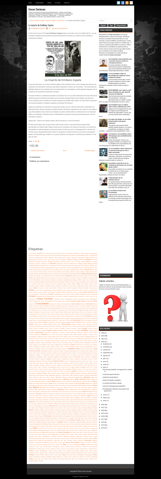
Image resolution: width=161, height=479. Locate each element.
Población (51, 410)
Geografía (31, 342)
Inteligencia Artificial (41, 361)
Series (89, 430)
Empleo (63, 322)
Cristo (30, 301)
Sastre (83, 428)
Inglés (54, 359)
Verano (46, 455)
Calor (87, 280)
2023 (102, 342)
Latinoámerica (52, 367)
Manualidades (40, 375)
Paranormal (89, 400)
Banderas (82, 272)
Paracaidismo (81, 400)
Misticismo (72, 383)
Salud (35, 428)
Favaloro (95, 332)
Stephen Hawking (46, 438)
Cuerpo (73, 301)
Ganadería (48, 340)
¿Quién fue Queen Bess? (110, 377)
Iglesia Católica (72, 353)
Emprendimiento (70, 322)
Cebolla (74, 286)
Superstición (57, 440)
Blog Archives (121, 25)
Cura (34, 304)
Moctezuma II (89, 383)
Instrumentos (83, 359)
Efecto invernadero (38, 320)
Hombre (31, 351)
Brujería (60, 278)
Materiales (87, 377)
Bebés (74, 274)
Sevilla (35, 432)
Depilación (53, 306)
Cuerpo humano (81, 301)
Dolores (50, 316)
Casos (95, 284)
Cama (95, 280)
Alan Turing (47, 259)
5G (68, 253)
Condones (82, 294)
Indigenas (40, 357)
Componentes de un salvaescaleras (115, 179)
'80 (33, 253)
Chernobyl (59, 288)
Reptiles (95, 422)
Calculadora (47, 280)
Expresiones (48, 332)
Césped (51, 288)
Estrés (73, 330)
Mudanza (85, 385)
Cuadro (59, 301)
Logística (94, 369)
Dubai (72, 316)
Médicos (72, 379)
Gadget (87, 338)
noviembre (106, 347)
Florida (58, 336)
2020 (57, 253)
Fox (96, 336)
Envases (47, 326)
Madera (39, 373)
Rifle (32, 426)
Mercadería (59, 381)
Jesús (71, 363)
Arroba (68, 268)
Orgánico (63, 395)
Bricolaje (51, 278)
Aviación (36, 272)
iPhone (84, 361)
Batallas (67, 274)
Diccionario (43, 312)
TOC (67, 444)
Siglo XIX (86, 432)
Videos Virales (56, 457)
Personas (52, 406)
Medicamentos (58, 379)
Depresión (71, 306)
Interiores (50, 361)
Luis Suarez (80, 371)
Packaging (51, 397)
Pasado (55, 402)
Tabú (65, 440)
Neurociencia (48, 391)
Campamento (61, 282)
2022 (102, 404)
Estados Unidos (52, 330)
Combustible (69, 292)
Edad (50, 318)
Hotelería (91, 351)
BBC (71, 274)
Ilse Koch (79, 353)
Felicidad (31, 334)
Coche (91, 290)
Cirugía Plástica (47, 290)
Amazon (38, 261)
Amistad (83, 261)
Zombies (41, 461)
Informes (37, 359)
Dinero (77, 312)
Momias (35, 385)
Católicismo (65, 286)
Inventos (61, 361)
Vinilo (81, 457)
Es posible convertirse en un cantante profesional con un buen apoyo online (120, 165)
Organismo (69, 395)
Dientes (57, 312)
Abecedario (77, 253)
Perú (56, 406)
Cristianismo (93, 299)
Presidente (59, 412)
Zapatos (91, 459)
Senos (76, 430)
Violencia (94, 457)
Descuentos (66, 308)
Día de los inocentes (41, 310)
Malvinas (67, 373)
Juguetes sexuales (45, 365)
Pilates (33, 408)
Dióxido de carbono (92, 312)
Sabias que (87, 426)
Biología (74, 276)
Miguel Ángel (39, 383)
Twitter (50, 451)
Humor (39, 353)
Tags (111, 25)
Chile (68, 288)
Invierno (79, 361)
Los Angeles (41, 371)
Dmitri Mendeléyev (87, 314)
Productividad (37, 414)
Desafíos (88, 306)
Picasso (80, 406)
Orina (93, 395)
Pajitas (72, 397)
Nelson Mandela (33, 391)
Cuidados (89, 301)
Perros (95, 404)
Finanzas (85, 334)
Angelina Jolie (45, 263)
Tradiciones (89, 444)
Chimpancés (74, 288)
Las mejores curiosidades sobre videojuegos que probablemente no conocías (119, 136)
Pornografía (85, 410)
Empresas (79, 322)
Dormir (54, 316)
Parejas (31, 402)
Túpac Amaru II (93, 449)
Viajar (64, 455)
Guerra (73, 344)
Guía (83, 344)
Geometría (37, 342)
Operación (45, 395)
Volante (54, 459)
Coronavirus (32, 299)
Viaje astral (69, 455)
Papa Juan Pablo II (50, 400)
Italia (46, 363)
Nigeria (64, 391)
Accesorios (31, 255)
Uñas (87, 451)
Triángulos (53, 449)
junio (104, 361)
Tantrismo (80, 440)
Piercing (87, 406)
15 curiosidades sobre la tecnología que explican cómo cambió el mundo (119, 75)
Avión (41, 272)
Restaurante (37, 424)
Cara (30, 284)
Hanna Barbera (51, 346)
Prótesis (36, 416)
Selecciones (53, 430)
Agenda (69, 257)
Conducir (88, 294)
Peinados (45, 404)
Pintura (41, 408)
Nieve (60, 391)
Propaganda (76, 414)
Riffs (30, 426)
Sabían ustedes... (107, 281)
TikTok (57, 444)
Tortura (71, 444)
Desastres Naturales (34, 308)
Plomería (46, 410)
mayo (105, 364)
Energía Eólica (38, 324)
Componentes (35, 294)
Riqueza (36, 426)
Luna (93, 371)
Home (31, 20)
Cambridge (48, 282)
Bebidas (79, 274)
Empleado (58, 322)
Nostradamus (32, 393)
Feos (50, 334)
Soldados (72, 436)
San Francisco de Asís (50, 428)
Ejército (55, 320)
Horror (78, 351)
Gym (91, 344)
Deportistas (65, 306)
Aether (56, 257)
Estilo (70, 330)
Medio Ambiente (80, 379)
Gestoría (54, 342)
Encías (84, 322)
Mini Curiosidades (59, 383)
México (54, 20)
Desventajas (82, 308)
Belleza (84, 274)
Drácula (59, 316)
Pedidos (34, 404)
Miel (34, 383)
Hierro (47, 349)
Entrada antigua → (91, 150)
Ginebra (71, 342)
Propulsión (94, 414)
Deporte (58, 306)
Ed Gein (47, 318)
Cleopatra (68, 290)
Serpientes (94, 430)
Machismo (34, 373)
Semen (68, 430)
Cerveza (46, 288)
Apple (79, 265)
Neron (39, 391)
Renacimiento (72, 422)
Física (95, 334)
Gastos (69, 340)
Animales (53, 263)
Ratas (76, 418)
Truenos (63, 449)
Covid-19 (75, 299)
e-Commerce (77, 316)
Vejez (85, 453)
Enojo (84, 324)
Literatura (74, 369)
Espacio (79, 328)
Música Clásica (73, 387)
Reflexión (83, 420)
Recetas (95, 418)
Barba (91, 272)
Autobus (82, 270)
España (84, 328)
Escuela (62, 328)
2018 (54, 253)
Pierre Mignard (93, 406)
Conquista (94, 294)
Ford (73, 336)
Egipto (45, 320)
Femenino (37, 334)
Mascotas (65, 377)
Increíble (95, 355)
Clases (64, 290)
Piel (83, 406)
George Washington (46, 342)
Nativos (49, 389)
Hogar (95, 349)
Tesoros (60, 442)
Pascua (59, 402)
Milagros (46, 383)
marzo (105, 395)
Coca (81, 290)
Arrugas (72, 268)
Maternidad (94, 377)
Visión (42, 459)
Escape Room (81, 326)
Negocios (94, 389)
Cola (48, 292)
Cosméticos (57, 299)
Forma (82, 336)
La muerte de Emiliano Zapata (41, 25)
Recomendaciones (40, 420)
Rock (47, 426)
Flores (53, 336)
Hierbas (43, 349)
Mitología (79, 383)
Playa (42, 410)
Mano (95, 373)
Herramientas (88, 346)
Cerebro (35, 288)
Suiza (35, 440)
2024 (102, 339)
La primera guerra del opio (111, 374)
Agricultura (82, 257)
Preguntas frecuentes (34, 412)
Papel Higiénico (66, 400)
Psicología (47, 416)
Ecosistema (32, 318)
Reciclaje (31, 420)
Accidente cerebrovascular (41, 255)
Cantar (87, 282)
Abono (92, 253)
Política (74, 410)
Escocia (36, 328)
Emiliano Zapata (39, 20)
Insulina (90, 359)
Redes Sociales (75, 420)
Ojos (37, 395)
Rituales (43, 426)
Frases (45, 338)
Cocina (35, 292)
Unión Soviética (67, 451)
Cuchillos (68, 301)
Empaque (45, 322)
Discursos (39, 314)
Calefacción (54, 280)
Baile (55, 272)
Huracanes (49, 353)
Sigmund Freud (47, 434)
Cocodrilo (40, 292)
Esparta (95, 328)
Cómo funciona (89, 292)
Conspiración (40, 296)
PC (96, 402)
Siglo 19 (82, 432)
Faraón (86, 332)
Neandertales (87, 389)
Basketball (41, 274)
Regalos (38, 422)
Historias (77, 349)
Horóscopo (72, 351)
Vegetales (67, 453)
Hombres (37, 351)
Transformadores (47, 446)
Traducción (31, 446)
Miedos (31, 383)
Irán (87, 361)
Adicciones (31, 257)
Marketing (59, 377)
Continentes (81, 296)
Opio (55, 395)
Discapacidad (32, 314)
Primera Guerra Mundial (69, 412)
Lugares (73, 371)
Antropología (52, 265)
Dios (85, 312)
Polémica (63, 410)
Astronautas (46, 270)
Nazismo (77, 389)
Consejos (67, 3)
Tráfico (37, 446)
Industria (50, 357)
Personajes (37, 406)
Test (64, 442)
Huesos (31, 353)
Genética (89, 340)
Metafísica (69, 381)
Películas (50, 404)
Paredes (95, 400)
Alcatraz (53, 259)
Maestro (54, 373)
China (80, 288)
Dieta (61, 312)
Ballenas (67, 272)
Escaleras (74, 326)
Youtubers (86, 459)
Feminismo (44, 334)
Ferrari (53, 334)
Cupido (30, 304)
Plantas (95, 408)
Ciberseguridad (93, 288)
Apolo (76, 265)
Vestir (56, 455)
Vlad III (50, 459)
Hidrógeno (37, 349)
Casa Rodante (84, 284)
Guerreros (78, 344)
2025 (63, 253)
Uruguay (95, 451)
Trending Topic (40, 449)
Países (68, 397)
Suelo (91, 438)
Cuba (63, 301)
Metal (74, 381)
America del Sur (71, 261)
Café (34, 280)
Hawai (57, 346)
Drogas (68, 316)
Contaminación (73, 296)
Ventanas (37, 455)
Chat (54, 288)
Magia (58, 373)
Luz (96, 371)
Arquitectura (62, 268)
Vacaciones (32, 453)
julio (104, 358)
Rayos (86, 418)
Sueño (95, 438)
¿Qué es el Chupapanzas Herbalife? (114, 386)
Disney (67, 314)
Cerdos (30, 288)
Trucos (58, 449)
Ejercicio (50, 320)
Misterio (67, 383)
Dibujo (95, 310)
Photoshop (69, 406)
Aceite (56, 255)
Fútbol (79, 338)
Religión (60, 422)
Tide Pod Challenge (42, 444)
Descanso (43, 308)
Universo (82, 451)
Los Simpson (67, 371)
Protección (31, 416)
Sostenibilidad (32, 438)
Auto (77, 270)
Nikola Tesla (70, 391)
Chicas (65, 288)
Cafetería (38, 280)
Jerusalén (66, 363)
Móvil (80, 385)
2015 (44, 253)
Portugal (95, 410)
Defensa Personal (33, 306)
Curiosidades (39, 3)
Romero (60, 426)
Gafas (91, 338)
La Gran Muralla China (89, 365)
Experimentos (39, 332)
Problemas (94, 412)
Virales (31, 459)
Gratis (48, 344)
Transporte (56, 446)
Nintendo (80, 391)
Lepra (49, 369)
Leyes (59, 369)
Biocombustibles (60, 276)
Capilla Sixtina (93, 282)
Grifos (61, 344)
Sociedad (54, 436)
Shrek (74, 432)
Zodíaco (36, 461)
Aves (93, 270)
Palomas (89, 397)
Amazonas (44, 261)
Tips (64, 444)
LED (67, 367)
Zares (95, 459)
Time (61, 444)
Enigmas (79, 324)
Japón (51, 363)
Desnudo (71, 308)
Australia (73, 270)
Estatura (66, 330)
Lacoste (35, 367)
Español (90, 328)
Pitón (68, 408)
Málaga (63, 373)
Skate (95, 434)
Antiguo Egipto (40, 265)
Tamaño (75, 440)
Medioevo (88, 379)
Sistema (85, 434)
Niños (85, 391)
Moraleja (72, 385)
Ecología (88, 316)
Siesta (77, 432)
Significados (55, 434)
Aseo (84, 268)
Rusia (76, 426)
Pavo (94, 402)
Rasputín (71, 418)
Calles (84, 280)
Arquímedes (56, 268)
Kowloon (69, 365)
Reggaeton (44, 422)
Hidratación (32, 349)
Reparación (89, 422)
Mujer (30, 387)
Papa (33, 400)
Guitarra (87, 344)
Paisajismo (62, 397)
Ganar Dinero (55, 340)
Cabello (85, 278)
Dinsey (81, 312)
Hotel (86, 351)
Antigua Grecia (82, 263)
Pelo (60, 404)
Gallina (38, 340)
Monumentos (65, 385)
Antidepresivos (73, 263)
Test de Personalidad (72, 442)
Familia (68, 332)
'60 (29, 253)
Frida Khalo (56, 338)
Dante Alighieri (67, 304)
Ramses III (66, 418)
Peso (59, 406)
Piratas (52, 408)
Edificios (62, 318)
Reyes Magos (86, 424)
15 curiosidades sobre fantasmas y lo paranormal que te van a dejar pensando (120, 150)
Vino (85, 457)
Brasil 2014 (44, 278)
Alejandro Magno (72, 259)
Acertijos (65, 255)
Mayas (45, 379)
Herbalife (72, 346)
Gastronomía (75, 340)
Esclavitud (88, 326)
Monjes (46, 385)
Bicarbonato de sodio (40, 276)
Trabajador (76, 444)
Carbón (39, 284)
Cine (40, 290)
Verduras (51, 455)
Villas (70, 457)
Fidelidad (65, 334)
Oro (96, 395)
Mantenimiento (32, 375)
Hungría (43, 353)
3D (66, 253)
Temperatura (38, 442)
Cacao (95, 278)
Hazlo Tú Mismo (64, 346)
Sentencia (81, 430)
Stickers (59, 438)
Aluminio (95, 259)
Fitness (45, 336)
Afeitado (60, 257)
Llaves (79, 369)
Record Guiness (55, 420)
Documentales (33, 316)
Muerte (95, 385)
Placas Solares (78, 408)
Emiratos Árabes (37, 322)
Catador (37, 286)
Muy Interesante (82, 387)
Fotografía (88, 336)
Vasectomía (52, 453)
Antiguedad (32, 265)
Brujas (55, 278)
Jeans (58, 363)
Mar (71, 375)
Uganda (60, 451)
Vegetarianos (74, 453)
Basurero (51, 274)
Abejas (82, 253)
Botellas (31, 278)
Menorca (44, 381)
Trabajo (82, 444)
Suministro (40, 440)
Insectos (59, 359)
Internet (55, 361)
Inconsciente (80, 355)
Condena (76, 294)
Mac (30, 373)
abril (104, 367)
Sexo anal (49, 432)
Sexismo (39, 432)
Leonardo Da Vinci (33, 369)
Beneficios (90, 274)
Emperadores (51, 322)
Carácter (34, 284)
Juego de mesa (93, 363)
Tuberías (72, 449)
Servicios (31, 432)
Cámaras (31, 282)
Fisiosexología (32, 336)
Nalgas (90, 387)
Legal (72, 367)
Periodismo (90, 404)
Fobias (69, 336)
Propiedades (83, 414)
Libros (63, 369)
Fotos (93, 336)
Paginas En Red (83, 476)
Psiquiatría (67, 416)
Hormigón (66, 351)
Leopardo (45, 369)
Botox (35, 278)
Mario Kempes (51, 377)
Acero (60, 255)
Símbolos (68, 434)
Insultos (95, 359)
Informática (31, 359)
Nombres (89, 391)
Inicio (30, 3)
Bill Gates (52, 276)
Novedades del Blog (47, 393)
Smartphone (46, 436)
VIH (62, 457)
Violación (89, 457)
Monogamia (51, 385)
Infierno (83, 357)
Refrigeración (32, 422)
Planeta (84, 408)
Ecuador (42, 318)
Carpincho (59, 284)
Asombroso (39, 270)
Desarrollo (94, 306)
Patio (75, 402)
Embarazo (89, 320)
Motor (76, 385)
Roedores (51, 426)
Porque (90, 410)
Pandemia (94, 397)
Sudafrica (80, 438)
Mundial (42, 387)
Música (66, 387)
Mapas (47, 375)
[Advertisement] (63, 231)
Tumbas (77, 449)
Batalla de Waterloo (60, 274)
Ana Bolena (94, 261)
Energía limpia (47, 324)
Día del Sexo (68, 310)
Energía (31, 324)
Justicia (59, 365)
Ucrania (55, 451)
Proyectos (41, 416)
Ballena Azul (61, 272)
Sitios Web (91, 434)
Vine (78, 457)
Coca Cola (85, 290)
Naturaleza (60, 389)
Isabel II (91, 361)
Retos (51, 424)
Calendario (60, 280)
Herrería (95, 346)
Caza (70, 286)
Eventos (95, 330)
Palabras (77, 397)
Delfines (41, 306)
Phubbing (74, 406)
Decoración (90, 304)
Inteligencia (32, 361)
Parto (51, 402)
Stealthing (38, 438)
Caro (55, 284)
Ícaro (57, 353)
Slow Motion (38, 436)
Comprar (51, 294)
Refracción (94, 420)
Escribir (51, 328)
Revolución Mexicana (76, 424)
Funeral (71, 338)
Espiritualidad (32, 330)
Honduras (50, 351)
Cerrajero (41, 288)
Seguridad (41, 430)
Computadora (58, 294)
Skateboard (31, 436)
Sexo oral (55, 432)
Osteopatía (45, 397)
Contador (65, 296)
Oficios (30, 395)
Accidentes (51, 255)
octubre (105, 350)
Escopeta (40, 328)
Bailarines (51, 272)
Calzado (91, 280)
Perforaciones (83, 404)
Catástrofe (47, 286)
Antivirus (46, 265)
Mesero (64, 381)
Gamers (42, 340)
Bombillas (94, 276)
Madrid (49, 373)
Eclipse (83, 316)
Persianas (31, 406)
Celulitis (95, 286)
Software (66, 436)
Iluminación (85, 353)
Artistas (80, 268)
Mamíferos (78, 373)
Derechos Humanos (79, 306)
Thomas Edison (33, 444)
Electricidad (77, 320)
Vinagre (74, 457)
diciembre (106, 344)
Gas (65, 340)
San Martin (60, 428)
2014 (40, 253)
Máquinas (52, 375)
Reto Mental (45, 424)
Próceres (31, 414)
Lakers (39, 367)
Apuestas (87, 265)
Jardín (55, 363)
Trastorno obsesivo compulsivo (73, 446)
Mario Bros (43, 377)
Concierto (71, 294)
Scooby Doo (88, 428)
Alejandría (63, 259)
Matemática (79, 377)
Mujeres (36, 387)
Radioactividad (49, 418)
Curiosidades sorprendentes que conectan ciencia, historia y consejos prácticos (120, 61)
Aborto (95, 253)
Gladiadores (87, 342)
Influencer (88, 357)
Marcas (88, 375)
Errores (70, 326)
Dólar (45, 316)
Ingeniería (43, 359)
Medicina (66, 379)
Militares (51, 383)
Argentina (38, 268)
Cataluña (41, 286)
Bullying (65, 278)
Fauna (90, 332)
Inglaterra (49, 359)
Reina (49, 422)
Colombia (58, 292)
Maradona (76, 375)
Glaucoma (94, 342)
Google (30, 344)
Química (37, 418)
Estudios (84, 330)
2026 (102, 333)
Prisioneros (81, 412)
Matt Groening (39, 379)
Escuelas (67, 328)
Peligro (56, 404)
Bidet (47, 276)
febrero (105, 397)
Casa (78, 284)
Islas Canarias (40, 363)
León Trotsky (93, 367)
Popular (103, 25)
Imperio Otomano (55, 355)
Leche (58, 367)
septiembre (106, 352)
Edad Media (56, 318)
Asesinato (89, 268)
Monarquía (40, 385)
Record (48, 420)
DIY (81, 314)
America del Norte (60, 261)
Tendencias (45, 442)
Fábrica (63, 332)
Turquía (37, 451)
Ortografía (38, 397)
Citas (54, 290)
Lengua (77, 367)
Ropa (64, 426)
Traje (40, 446)
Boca (86, 276)
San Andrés (41, 428)
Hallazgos (37, 346)
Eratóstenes (59, 326)
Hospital (82, 351)
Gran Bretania (42, 344)
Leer (69, 367)
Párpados (47, 402)
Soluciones (79, 436)
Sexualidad (66, 432)
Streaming (64, 438)
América (50, 261)
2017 (50, 253)
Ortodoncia (32, 397)
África (64, 257)
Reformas (88, 420)
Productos (44, 414)
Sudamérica (86, 438)
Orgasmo (83, 395)
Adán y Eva (88, 255)
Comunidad (66, 294)
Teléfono (94, 440)
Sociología (60, 436)
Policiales (68, 410)
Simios (72, 434)
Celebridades (80, 286)
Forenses (77, 336)
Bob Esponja (80, 276)
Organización (76, 395)
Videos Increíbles (46, 457)
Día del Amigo (61, 310)
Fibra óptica (59, 334)
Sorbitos (91, 436)
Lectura (63, 367)
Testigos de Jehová (85, 442)
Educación (78, 318)
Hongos (61, 351)
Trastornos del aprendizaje (89, 446)
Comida (80, 292)
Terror (55, 442)
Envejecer (52, 326)
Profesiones (51, 414)
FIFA (75, 334)
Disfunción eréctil (59, 314)
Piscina (57, 408)
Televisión (31, 442)
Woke (73, 459)
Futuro (83, 338)
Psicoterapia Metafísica (57, 416)
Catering (53, 286)
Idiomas (65, 353)
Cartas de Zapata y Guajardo (112, 380)
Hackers (31, 346)
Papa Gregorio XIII (40, 400)
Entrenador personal (91, 324)
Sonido (86, 436)
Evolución (31, 332)
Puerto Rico (94, 416)
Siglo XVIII (34, 434)
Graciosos (35, 344)
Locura (90, 369)
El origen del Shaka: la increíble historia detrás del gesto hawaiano (119, 121)
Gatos (81, 340)
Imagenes (31, 355)
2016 (47, 253)
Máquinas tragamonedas (63, 375)
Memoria (38, 381)
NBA (82, 389)
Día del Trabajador (78, 310)
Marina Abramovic (34, 377)
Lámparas (44, 367)
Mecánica (50, 379)
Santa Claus (78, 428)
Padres (56, 397)
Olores (40, 395)
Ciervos (37, 290)
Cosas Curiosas (37, 9)
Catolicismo (59, 286)
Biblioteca (31, 276)
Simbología (62, 434)
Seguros (47, 430)
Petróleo (63, 406)
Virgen (35, 459)
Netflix (42, 391)
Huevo (34, 353)
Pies (30, 408)
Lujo (90, 371)
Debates (84, 304)
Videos (95, 455)
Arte (76, 268)
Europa (91, 330)
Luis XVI (86, 371)
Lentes (88, 367)
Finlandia (90, 334)
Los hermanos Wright (51, 371)
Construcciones (49, 296)
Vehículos (81, 453)
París (35, 402)
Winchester (68, 459)
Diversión (71, 314)
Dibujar (91, 310)
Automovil (88, 270)
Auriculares (67, 270)
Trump (67, 449)
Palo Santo (83, 397)
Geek (85, 340)
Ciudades (59, 290)
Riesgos (95, 424)
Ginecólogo (76, 342)
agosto (105, 355)
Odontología (90, 393)
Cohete (45, 292)
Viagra (59, 455)
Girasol (82, 342)
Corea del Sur (93, 296)
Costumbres (68, 299)
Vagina (42, 453)
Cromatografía (48, 301)
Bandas (78, 272)
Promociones (69, 414)
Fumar (67, 338)
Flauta (49, 336)
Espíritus (38, 330)
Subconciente (74, 438)
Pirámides (47, 408)
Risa (40, 426)
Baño (87, 272)
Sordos (95, 436)
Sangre (72, 428)
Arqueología (49, 268)
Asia (34, 270)
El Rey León (69, 320)
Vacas (37, 453)
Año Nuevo (59, 265)
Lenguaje (83, 367)
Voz (58, 459)
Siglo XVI (92, 432)
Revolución (61, 20)
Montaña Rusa (58, 385)
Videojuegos (88, 455)
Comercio (75, 292)
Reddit (68, 420)
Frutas (63, 338)
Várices (46, 453)
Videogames (81, 455)
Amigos (78, 261)
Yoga (76, 459)
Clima (74, 290)
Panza (30, 400)
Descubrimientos (57, 308)
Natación (44, 389)
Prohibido (63, 414)
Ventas (42, 455)
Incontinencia (88, 355)
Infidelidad (77, 357)
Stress (68, 438)
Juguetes (36, 365)
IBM (55, 353)
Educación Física (86, 318)
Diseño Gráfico (50, 314)
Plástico (31, 410)
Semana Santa (61, 430)
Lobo (87, 369)
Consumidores (59, 296)
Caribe (47, 284)
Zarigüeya (31, 461)
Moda (95, 383)
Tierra (53, 444)
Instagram (77, 359)
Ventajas (31, 455)
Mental (49, 381)
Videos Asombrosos (35, 457)
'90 (35, 253)
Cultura (95, 301)
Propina (89, 414)
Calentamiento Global (70, 280)
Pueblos (85, 416)
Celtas (86, 286)
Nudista (66, 393)
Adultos (46, 257)
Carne (51, 284)
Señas (85, 430)
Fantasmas (80, 332)
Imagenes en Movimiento (42, 355)
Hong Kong (56, 351)
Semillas (72, 430)
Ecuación (37, 318)
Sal (91, 426)
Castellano (31, 286)
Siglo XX (39, 434)
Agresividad (75, 257)
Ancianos (38, 263)
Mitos (84, 383)
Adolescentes (39, 257)
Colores (63, 292)
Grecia (52, 344)
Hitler (91, 349)
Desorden (76, 308)
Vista (46, 459)
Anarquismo (32, 263)
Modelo (30, 385)
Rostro (67, 426)
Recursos (63, 420)
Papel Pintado (73, 400)
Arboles (92, 265)
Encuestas (94, 322)
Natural (54, 389)
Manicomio (90, 373)
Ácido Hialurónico (72, 255)
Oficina (95, 393)
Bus (69, 278)
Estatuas (60, 330)
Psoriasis (73, 416)
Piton (64, 408)
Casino (91, 284)
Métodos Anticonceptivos (84, 381)
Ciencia (49, 3)
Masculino (72, 377)
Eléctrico (83, 320)
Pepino (77, 404)
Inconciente (73, 355)
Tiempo (50, 444)
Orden (59, 395)
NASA (39, 389)
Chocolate (85, 288)
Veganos (62, 453)
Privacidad (87, 412)
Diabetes (86, 310)
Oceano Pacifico (81, 393)
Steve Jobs (54, 438)
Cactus (30, 280)
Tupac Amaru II (84, 449)
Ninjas (75, 391)
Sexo (43, 432)
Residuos (31, 424)
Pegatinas (39, 404)
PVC (33, 418)
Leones (40, 369)
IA (52, 353)
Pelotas (63, 404)
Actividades (81, 255)
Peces (30, 404)
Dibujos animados (34, 312)
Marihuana (94, 375)
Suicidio (31, 440)
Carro (64, 284)
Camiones (54, 282)
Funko (75, 338)
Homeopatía (44, 351)
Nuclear (62, 393)
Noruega (95, 391)
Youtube (80, 459)
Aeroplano (51, 257)
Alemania (82, 259)
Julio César (53, 365)
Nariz (36, 389)
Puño (30, 418)
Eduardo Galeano (69, 318)
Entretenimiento (40, 326)
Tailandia (69, 440)
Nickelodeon (55, 391)
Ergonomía (65, 326)
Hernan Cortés (79, 346)
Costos (62, 299)
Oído (34, 395)
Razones (90, 418)
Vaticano (57, 453)
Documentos (41, 316)
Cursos (51, 304)
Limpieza (68, 369)
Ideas (60, 353)
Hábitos (95, 344)
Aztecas (45, 272)
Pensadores (72, 404)
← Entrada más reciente (36, 150)
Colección (52, 292)
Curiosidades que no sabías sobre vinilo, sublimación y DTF (119, 106)
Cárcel (43, 284)
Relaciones (54, 422)
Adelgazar (94, 255)
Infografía (94, 357)
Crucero (55, 301)
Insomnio (71, 359)
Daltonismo (59, 304)
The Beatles (94, 442)
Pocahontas (58, 410)
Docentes (95, 314)
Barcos (36, 274)
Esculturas (74, 328)
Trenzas (47, 449)
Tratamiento (32, 449)
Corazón (87, 296)
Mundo (48, 387)
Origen (89, 395)
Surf (62, 440)
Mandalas (84, 373)
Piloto (37, 408)
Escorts (46, 328)
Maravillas (82, 375)
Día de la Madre (90, 308)
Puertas (89, 416)
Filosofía (79, 334)
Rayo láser (81, 418)
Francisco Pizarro (38, 338)
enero (105, 400)
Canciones (72, 282)
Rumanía (72, 426)
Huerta (95, 351)
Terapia (52, 442)
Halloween (43, 346)
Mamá (73, 373)
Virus (38, 459)
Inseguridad (65, 359)
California (79, 280)
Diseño (44, 314)
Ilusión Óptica (93, 353)
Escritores (56, 328)
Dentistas (47, 306)
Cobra (77, 290)
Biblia (95, 274)
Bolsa (89, 276)
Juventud (64, 365)
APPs (82, 265)
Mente (54, 381)
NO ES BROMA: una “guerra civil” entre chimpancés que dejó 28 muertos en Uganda (119, 92)
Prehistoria (44, 412)
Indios (45, 357)
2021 (60, 253)
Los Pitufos (60, 371)
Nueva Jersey (72, 393)
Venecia (89, 453)
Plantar (90, 408)
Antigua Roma (92, 263)
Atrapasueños (59, 270)
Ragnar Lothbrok (57, 418)
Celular (90, 286)
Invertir (66, 361)
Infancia (71, 357)
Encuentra (88, 322)
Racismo (42, 418)
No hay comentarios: (61, 28)
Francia (31, 338)
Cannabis (82, 282)
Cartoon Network (71, 284)
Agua (88, 257)
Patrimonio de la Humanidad (84, 402)
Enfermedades (66, 324)
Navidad (72, 389)
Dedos (95, 304)
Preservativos (52, 412)
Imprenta (63, 355)
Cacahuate (91, 278)
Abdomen (71, 253)
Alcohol (58, 259)
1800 (37, 253)
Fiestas (71, 334)
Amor (88, 261)
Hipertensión (64, 349)
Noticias (38, 393)
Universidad (75, 451)
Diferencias (67, 312)
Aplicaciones (71, 265)
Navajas (67, 389)
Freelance (49, 338)
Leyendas (54, 369)
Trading (95, 444)
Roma (56, 426)
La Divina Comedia (77, 365)
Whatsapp (62, 459)
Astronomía (53, 270)
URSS (90, 451)
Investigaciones (73, 361)
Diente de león (51, 312)
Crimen (87, 299)
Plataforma (37, 410)
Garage (62, 340)
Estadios (44, 330)
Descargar (49, 308)
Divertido (77, 314)
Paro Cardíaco (40, 402)
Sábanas (81, 426)
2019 (102, 413)
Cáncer (67, 282)
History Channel (85, 349)
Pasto (68, 402)
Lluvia (83, 369)
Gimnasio (65, 342)
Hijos (59, 349)
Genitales (94, 340)
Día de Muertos (52, 310)
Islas (34, 363)
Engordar (73, 324)
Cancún (77, 282)
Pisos (61, 408)
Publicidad (79, 416)
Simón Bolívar (78, 434)
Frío (60, 338)
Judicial (86, 363)
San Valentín (67, 428)
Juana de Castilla (78, 363)
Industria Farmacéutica (61, 357)
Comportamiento (43, 294)
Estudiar (78, 330)
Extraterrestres (56, 332)
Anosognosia (60, 263)
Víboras (74, 455)
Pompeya (79, 410)
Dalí (55, 304)
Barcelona (31, 274)
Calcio (42, 280)
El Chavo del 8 (61, 320)
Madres (45, 373)
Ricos (91, 424)
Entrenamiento (32, 326)
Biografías (68, 276)
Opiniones (51, 395)
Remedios (66, 422)
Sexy (71, 432)
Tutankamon (43, 451)
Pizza (71, 408)
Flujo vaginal (63, 336)
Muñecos (53, 387)
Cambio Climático (39, 282)
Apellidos (64, 265)
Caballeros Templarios (76, 278)
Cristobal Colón (36, 301)
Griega (57, 344)
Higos (55, 349)
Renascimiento (81, 422)
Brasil (39, 278)
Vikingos (66, 457)
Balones (73, 272)
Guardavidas (66, 344)
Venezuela (94, 453)
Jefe (62, 363)
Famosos (73, 332)
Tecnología (87, 440)
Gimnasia (59, 342)
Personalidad (44, 406)
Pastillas (64, 402)
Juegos (31, 365)
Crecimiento (81, 299)
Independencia (32, 357)
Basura (47, 274)
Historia (57, 3)
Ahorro (92, 257)
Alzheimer (32, 261)
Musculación (60, 387)
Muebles (90, 385)
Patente (72, 402)
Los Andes (35, 371)
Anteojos (66, 263)
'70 (31, 253)
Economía (94, 316)
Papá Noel (58, 400)
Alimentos (88, 259)
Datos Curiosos (76, 304)
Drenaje (63, 316)
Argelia (33, 268)
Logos (30, 371)
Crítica (42, 301)
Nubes (58, 393)
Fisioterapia (40, 336)
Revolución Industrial (65, 424)
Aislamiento (40, 259)
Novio (54, 393)
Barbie (95, 272)
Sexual (60, 432)
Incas (68, 355)
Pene (67, 404)
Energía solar (56, 324)
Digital (73, 312)
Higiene (51, 349)
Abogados (87, 253)
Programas (57, 414)
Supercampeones (48, 440)
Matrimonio (31, 379)
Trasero (62, 446)
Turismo (31, 451)
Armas (43, 268)
